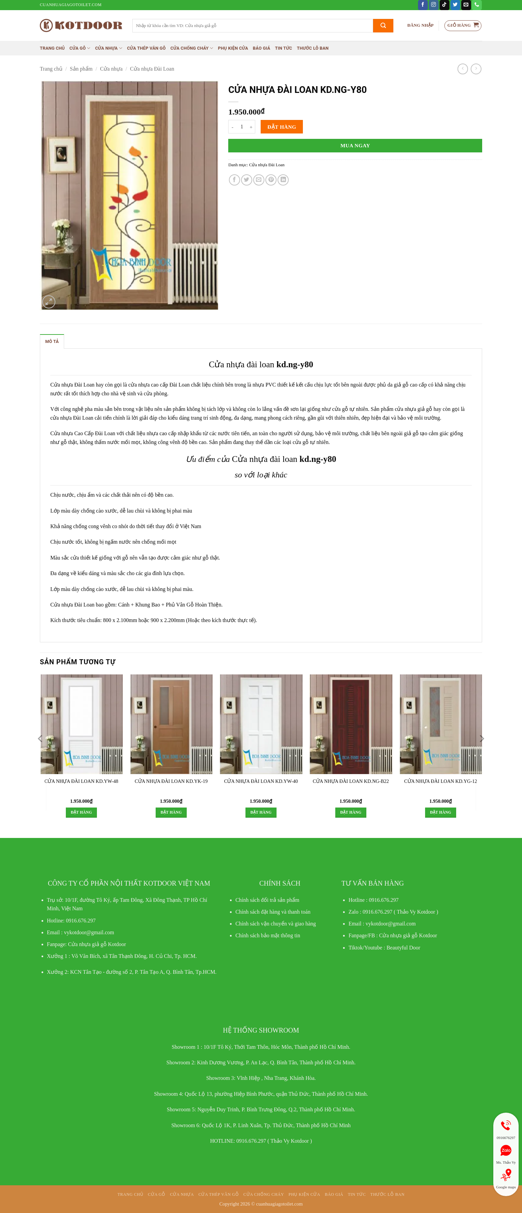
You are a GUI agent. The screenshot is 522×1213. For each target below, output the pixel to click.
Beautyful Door (403, 947)
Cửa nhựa (109, 48)
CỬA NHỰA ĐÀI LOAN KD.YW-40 (261, 781)
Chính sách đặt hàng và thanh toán (272, 912)
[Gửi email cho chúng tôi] (466, 5)
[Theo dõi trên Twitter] (455, 5)
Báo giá (261, 48)
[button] (420, 25)
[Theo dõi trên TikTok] (444, 5)
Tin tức (283, 48)
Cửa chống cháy (192, 48)
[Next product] (463, 69)
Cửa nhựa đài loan (241, 364)
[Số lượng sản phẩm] (241, 126)
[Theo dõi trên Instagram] (434, 5)
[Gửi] (383, 25)
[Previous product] (476, 69)
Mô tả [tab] (52, 341)
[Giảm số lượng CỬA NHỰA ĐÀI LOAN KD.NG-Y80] (232, 126)
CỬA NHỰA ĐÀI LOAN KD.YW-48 (81, 781)
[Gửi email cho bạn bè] (258, 179)
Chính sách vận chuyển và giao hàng (275, 923)
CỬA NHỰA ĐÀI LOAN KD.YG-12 (440, 781)
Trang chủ (52, 48)
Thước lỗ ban (313, 48)
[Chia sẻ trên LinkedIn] (283, 179)
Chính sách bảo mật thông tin (267, 935)
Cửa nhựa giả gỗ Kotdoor (408, 935)
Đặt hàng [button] (81, 812)
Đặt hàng (281, 127)
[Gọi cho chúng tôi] (476, 5)
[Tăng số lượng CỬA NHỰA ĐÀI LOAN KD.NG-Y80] (251, 126)
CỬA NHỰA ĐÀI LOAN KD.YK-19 (171, 781)
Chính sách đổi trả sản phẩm (267, 900)
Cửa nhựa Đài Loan (152, 69)
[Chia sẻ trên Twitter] (246, 179)
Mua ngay (355, 145)
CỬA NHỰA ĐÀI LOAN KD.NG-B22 (351, 781)
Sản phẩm (81, 69)
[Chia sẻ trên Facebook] (234, 179)
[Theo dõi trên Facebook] (423, 5)
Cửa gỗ (80, 48)
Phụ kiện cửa (233, 48)
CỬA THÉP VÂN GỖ (146, 48)
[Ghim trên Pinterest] (271, 179)
